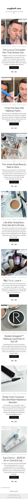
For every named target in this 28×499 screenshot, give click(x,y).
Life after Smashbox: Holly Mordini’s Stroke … (14, 224)
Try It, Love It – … (14, 280)
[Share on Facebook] (12, 72)
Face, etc (14, 277)
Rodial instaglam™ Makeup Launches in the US (14, 338)
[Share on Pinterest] (16, 72)
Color (14, 46)
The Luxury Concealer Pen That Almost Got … (14, 51)
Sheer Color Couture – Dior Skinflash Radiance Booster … (14, 399)
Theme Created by (14, 497)
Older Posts (5, 487)
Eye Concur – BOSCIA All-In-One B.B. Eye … (14, 459)
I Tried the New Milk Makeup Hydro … (14, 109)
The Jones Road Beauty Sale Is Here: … (14, 166)
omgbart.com (14, 8)
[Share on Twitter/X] (14, 72)
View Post (14, 67)
